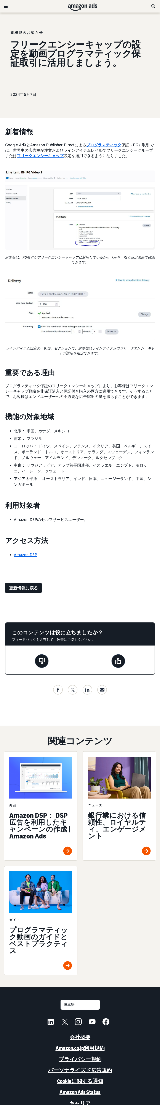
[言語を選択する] (80, 1005)
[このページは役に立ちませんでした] (42, 661)
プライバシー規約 (80, 1059)
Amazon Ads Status (80, 1092)
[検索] (153, 6)
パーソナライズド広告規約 (80, 1070)
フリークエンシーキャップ (40, 155)
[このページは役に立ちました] (118, 661)
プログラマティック (103, 144)
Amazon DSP (25, 554)
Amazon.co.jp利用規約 (80, 1048)
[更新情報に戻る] (23, 588)
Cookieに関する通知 (80, 1081)
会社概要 (80, 1037)
